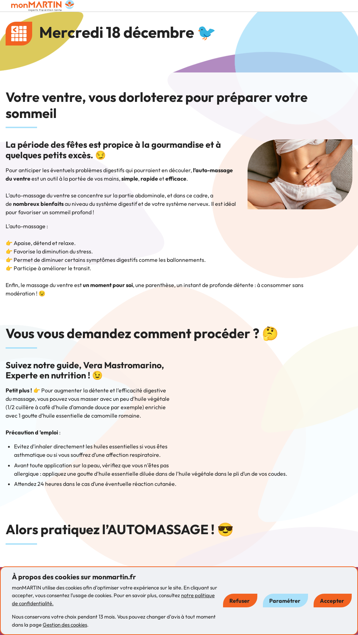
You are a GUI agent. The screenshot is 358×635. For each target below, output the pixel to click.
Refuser (239, 600)
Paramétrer (284, 600)
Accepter (332, 600)
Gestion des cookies (65, 624)
